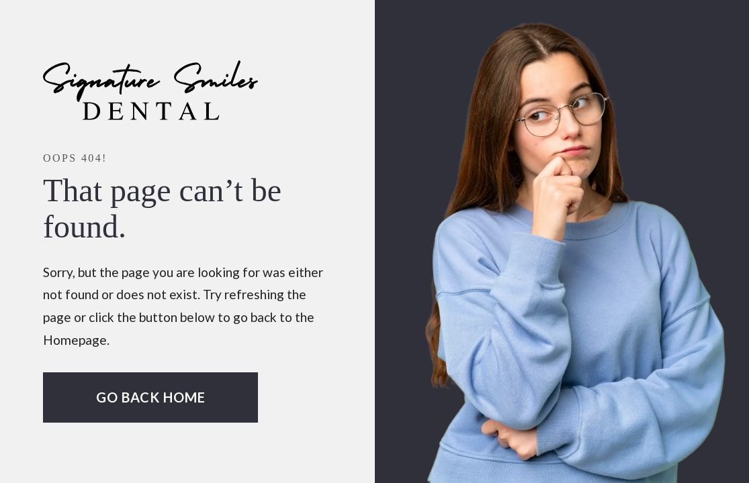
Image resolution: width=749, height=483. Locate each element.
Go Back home (151, 397)
